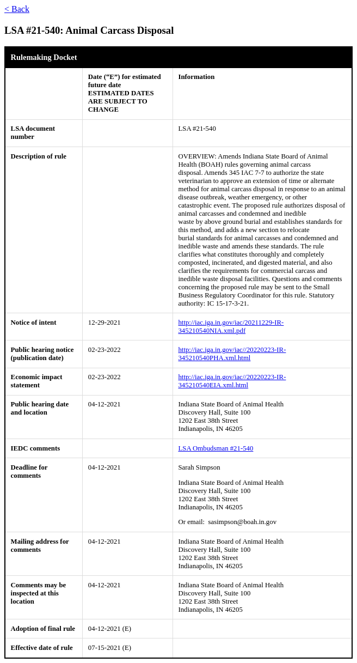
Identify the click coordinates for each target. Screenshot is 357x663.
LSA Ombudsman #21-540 (215, 448)
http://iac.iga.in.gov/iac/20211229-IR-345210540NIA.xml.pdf (231, 326)
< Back (16, 9)
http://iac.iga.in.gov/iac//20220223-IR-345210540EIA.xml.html (232, 381)
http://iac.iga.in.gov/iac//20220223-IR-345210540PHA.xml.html (232, 354)
